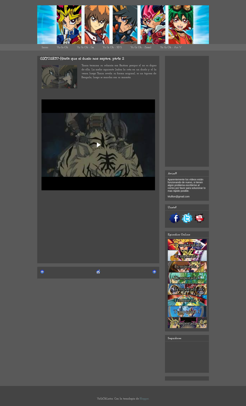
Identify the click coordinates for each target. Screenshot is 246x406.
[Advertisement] (98, 235)
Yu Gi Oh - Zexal (140, 47)
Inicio (45, 47)
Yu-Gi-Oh (62, 47)
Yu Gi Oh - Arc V (170, 47)
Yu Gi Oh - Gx (85, 47)
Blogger (144, 398)
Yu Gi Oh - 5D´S (112, 47)
